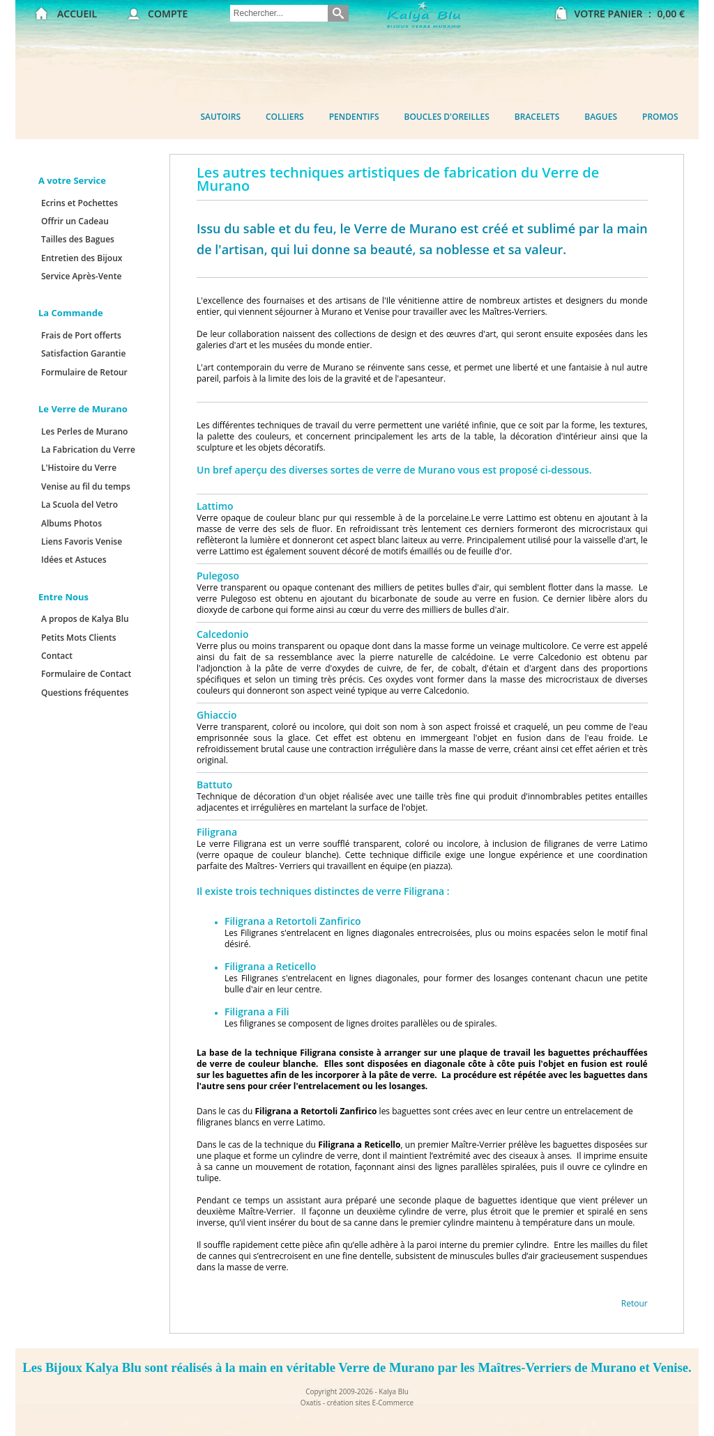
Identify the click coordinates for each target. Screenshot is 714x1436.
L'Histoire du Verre (78, 468)
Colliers (285, 117)
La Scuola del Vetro (79, 504)
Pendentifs (354, 117)
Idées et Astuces (74, 559)
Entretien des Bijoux (81, 258)
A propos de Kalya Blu (85, 619)
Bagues (600, 117)
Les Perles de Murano (84, 431)
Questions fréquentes (84, 693)
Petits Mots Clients (78, 637)
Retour (634, 1303)
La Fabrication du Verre (88, 449)
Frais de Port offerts (81, 335)
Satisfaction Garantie (83, 353)
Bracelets (537, 117)
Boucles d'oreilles (446, 117)
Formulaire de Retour (84, 372)
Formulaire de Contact (86, 674)
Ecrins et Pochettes (79, 203)
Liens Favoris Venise (81, 541)
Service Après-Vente (81, 276)
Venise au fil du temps (85, 486)
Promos (660, 117)
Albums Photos (71, 523)
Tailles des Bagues (77, 239)
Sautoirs (220, 117)
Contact (57, 656)
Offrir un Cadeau (75, 221)
